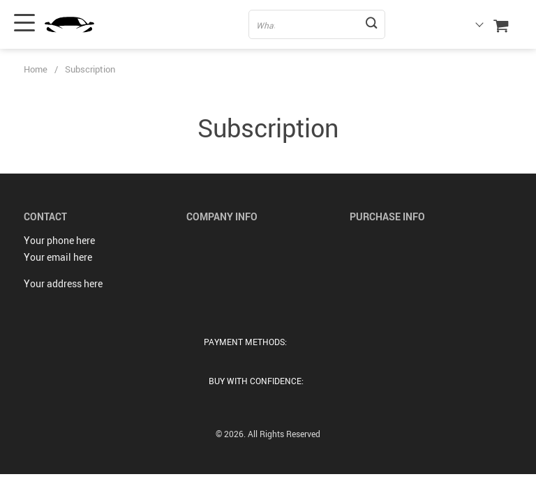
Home (35, 69)
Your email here (58, 257)
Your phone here (59, 240)
